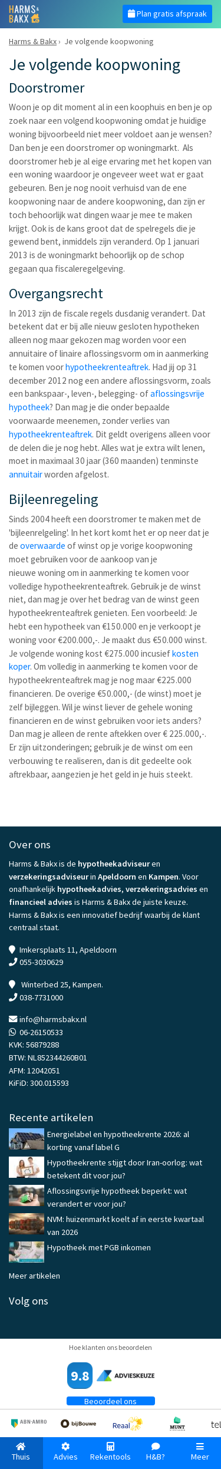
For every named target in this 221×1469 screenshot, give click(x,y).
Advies (65, 1452)
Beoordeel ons (110, 1400)
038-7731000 (41, 997)
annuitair (25, 474)
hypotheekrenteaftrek (107, 367)
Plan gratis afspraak (167, 13)
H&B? (155, 1452)
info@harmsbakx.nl (53, 1019)
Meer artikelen (34, 1275)
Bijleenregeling (53, 499)
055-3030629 (41, 962)
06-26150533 (41, 1032)
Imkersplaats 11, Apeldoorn (68, 949)
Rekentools (110, 1452)
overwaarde (42, 545)
